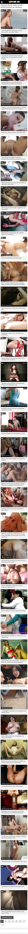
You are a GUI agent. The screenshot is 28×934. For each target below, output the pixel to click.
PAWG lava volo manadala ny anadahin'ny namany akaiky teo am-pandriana (13, 761)
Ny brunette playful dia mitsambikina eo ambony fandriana (12, 736)
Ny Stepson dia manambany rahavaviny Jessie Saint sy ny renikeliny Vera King (12, 812)
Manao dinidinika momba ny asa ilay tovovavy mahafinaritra (11, 586)
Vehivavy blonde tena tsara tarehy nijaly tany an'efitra (12, 912)
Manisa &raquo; (7, 917)
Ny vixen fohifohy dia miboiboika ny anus (13, 433)
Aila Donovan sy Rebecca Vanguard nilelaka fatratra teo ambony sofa (13, 837)
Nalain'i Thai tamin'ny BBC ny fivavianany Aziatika (13, 459)
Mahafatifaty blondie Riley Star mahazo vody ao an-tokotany (12, 233)
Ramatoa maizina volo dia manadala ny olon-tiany (12, 509)
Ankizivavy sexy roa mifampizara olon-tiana (14, 861)
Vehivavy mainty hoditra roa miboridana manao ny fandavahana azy (12, 384)
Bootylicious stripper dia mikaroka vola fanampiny (12, 333)
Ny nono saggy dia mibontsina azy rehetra (13, 686)
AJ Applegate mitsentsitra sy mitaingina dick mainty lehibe (13, 711)
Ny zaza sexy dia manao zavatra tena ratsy (13, 610)
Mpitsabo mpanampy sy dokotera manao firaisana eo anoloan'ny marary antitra (12, 484)
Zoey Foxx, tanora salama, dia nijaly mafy (13, 132)
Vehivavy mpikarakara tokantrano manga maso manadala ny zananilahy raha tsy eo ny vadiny (13, 535)
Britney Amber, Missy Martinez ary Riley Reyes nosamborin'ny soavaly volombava (13, 283)
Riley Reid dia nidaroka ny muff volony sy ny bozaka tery (14, 636)
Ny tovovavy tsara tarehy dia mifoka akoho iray (13, 308)
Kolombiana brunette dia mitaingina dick (12, 886)
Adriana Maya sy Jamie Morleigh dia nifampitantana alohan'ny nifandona (11, 83)
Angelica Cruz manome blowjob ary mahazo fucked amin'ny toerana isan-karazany (13, 108)
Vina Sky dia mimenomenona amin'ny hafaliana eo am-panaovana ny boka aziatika (12, 57)
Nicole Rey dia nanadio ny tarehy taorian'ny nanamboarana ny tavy (13, 561)
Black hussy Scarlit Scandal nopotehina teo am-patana (13, 208)
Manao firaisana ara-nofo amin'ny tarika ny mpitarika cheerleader (13, 183)
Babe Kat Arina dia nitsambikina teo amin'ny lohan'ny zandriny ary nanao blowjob (13, 661)
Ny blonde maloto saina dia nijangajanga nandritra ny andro (12, 409)
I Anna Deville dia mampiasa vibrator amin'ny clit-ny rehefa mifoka (11, 31)
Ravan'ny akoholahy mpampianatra (11, 258)
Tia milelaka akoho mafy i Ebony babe (12, 786)
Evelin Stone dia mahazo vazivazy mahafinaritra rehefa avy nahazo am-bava (13, 158)
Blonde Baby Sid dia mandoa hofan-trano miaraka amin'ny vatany (13, 359)
